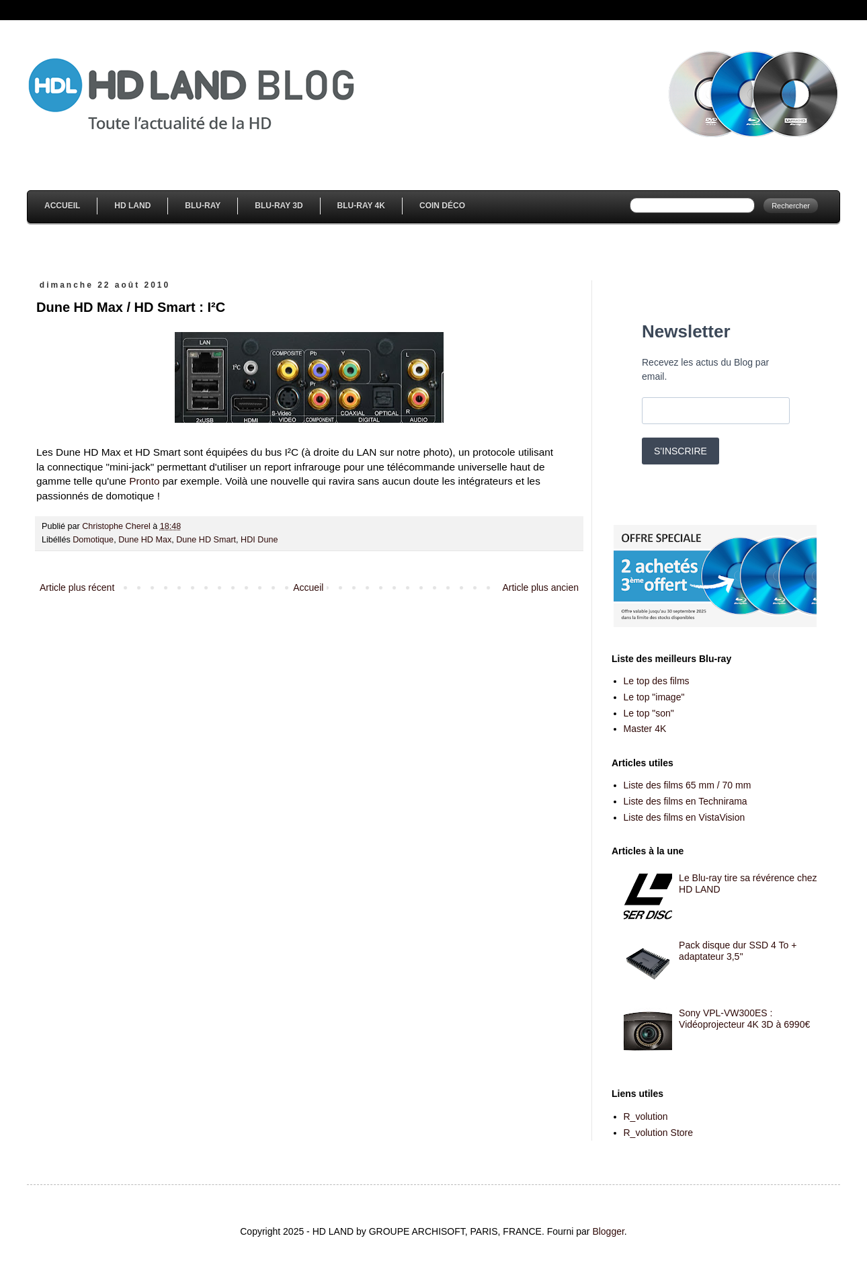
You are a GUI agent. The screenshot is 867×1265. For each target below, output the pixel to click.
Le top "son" (649, 713)
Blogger (608, 1231)
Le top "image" (654, 697)
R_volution (646, 1116)
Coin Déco (442, 205)
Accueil (62, 205)
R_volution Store (659, 1132)
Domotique (93, 539)
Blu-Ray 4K (361, 205)
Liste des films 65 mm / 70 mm (687, 785)
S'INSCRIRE (680, 451)
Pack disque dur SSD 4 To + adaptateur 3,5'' (737, 951)
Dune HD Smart (206, 539)
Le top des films (657, 681)
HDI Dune (259, 539)
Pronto (144, 481)
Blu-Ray (202, 205)
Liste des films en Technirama (685, 801)
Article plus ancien (540, 587)
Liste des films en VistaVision (684, 817)
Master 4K (645, 728)
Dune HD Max (144, 539)
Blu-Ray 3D (278, 205)
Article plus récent (77, 587)
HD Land (132, 205)
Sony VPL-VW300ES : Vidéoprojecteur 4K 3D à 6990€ (744, 1019)
